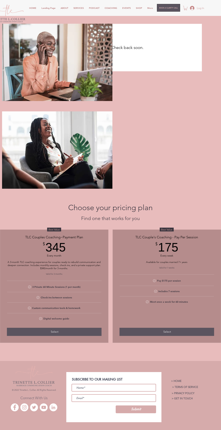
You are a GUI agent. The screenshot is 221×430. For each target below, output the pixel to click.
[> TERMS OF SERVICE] (185, 387)
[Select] (54, 332)
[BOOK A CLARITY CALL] (168, 8)
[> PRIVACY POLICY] (183, 393)
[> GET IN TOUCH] (182, 398)
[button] (185, 8)
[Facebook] (15, 407)
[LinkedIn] (53, 407)
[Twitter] (34, 407)
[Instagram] (24, 407)
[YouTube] (44, 407)
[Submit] (136, 409)
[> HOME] (176, 381)
